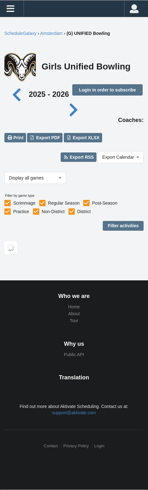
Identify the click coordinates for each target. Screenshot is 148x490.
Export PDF (45, 137)
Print (15, 137)
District (84, 211)
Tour (74, 320)
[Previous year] (18, 94)
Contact (51, 446)
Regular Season (63, 203)
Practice (21, 211)
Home (74, 306)
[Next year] (73, 109)
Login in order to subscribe (107, 89)
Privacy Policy (76, 446)
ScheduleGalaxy (20, 33)
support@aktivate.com (74, 412)
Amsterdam (51, 33)
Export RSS (78, 157)
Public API (74, 354)
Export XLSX (82, 137)
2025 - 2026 (49, 94)
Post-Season (104, 203)
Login (99, 446)
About (74, 313)
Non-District (53, 211)
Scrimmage (24, 203)
